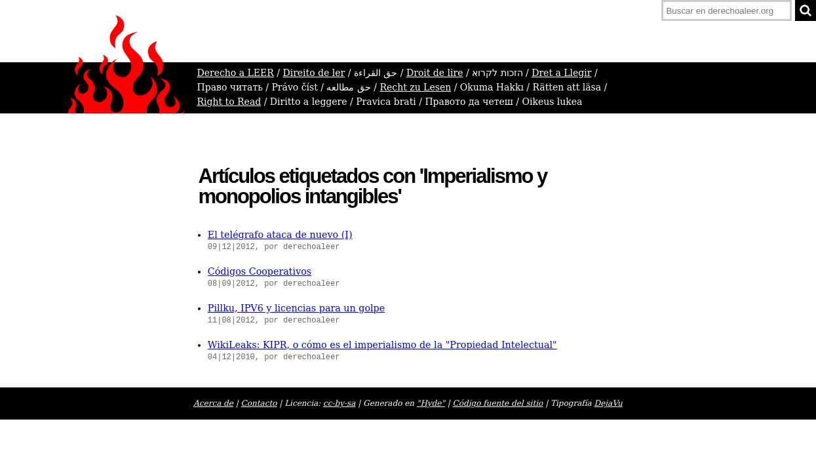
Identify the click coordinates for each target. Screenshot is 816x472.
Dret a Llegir (561, 73)
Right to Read (229, 101)
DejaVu (608, 403)
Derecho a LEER (235, 73)
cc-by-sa (339, 403)
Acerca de (213, 403)
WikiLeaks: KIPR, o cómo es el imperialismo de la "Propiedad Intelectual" (382, 345)
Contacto (259, 403)
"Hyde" (431, 403)
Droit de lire (434, 73)
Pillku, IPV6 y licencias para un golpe (296, 308)
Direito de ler (313, 73)
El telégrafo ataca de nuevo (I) (280, 234)
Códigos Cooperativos (259, 271)
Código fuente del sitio (498, 403)
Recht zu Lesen (416, 87)
